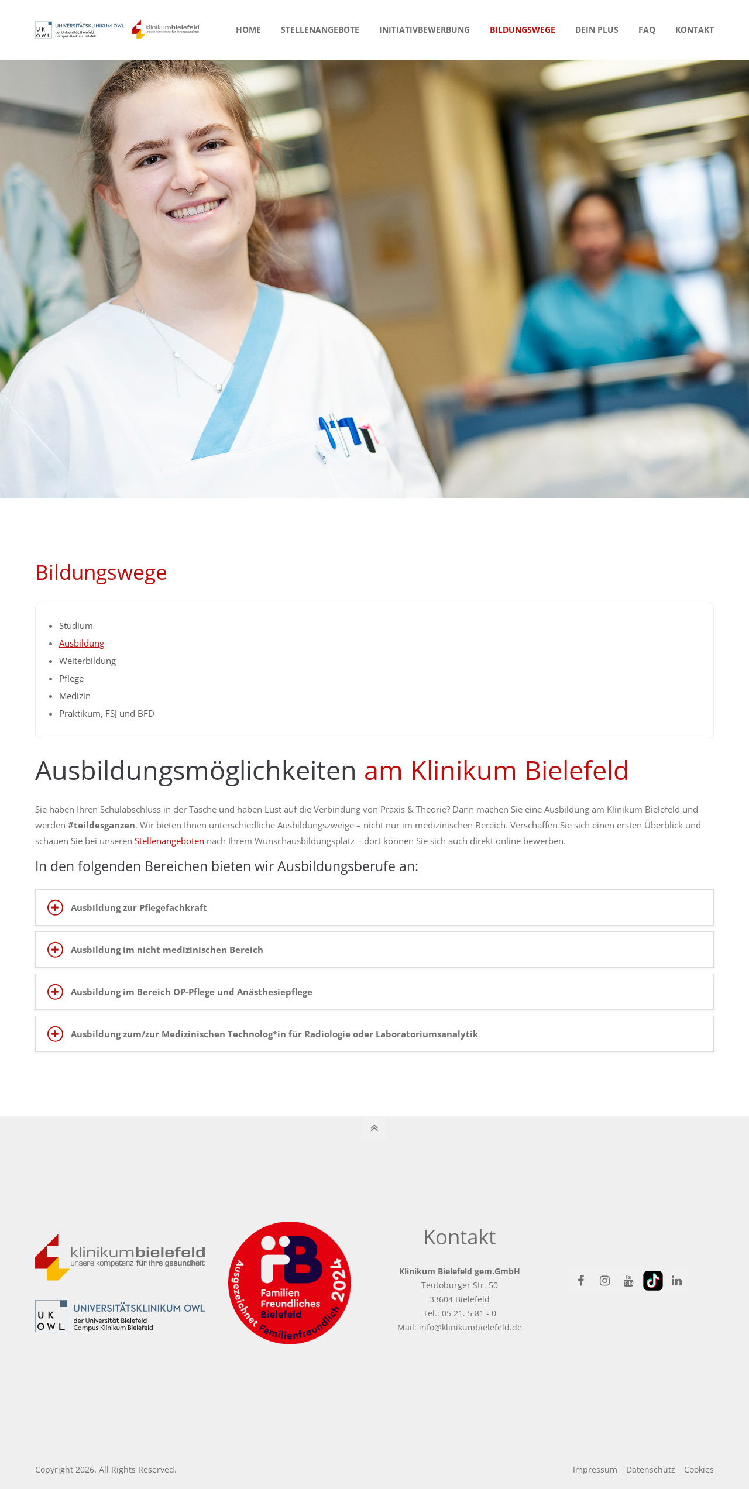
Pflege (71, 678)
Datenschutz (650, 1469)
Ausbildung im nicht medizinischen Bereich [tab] (167, 949)
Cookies (699, 1469)
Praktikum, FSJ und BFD (106, 713)
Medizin (75, 695)
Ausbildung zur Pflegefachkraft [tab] (139, 907)
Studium (76, 625)
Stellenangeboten (169, 841)
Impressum (595, 1469)
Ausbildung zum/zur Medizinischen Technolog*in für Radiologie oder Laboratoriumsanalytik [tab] (274, 1034)
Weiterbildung (87, 660)
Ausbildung (81, 643)
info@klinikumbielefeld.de (470, 1327)
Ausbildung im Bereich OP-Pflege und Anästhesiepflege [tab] (191, 992)
